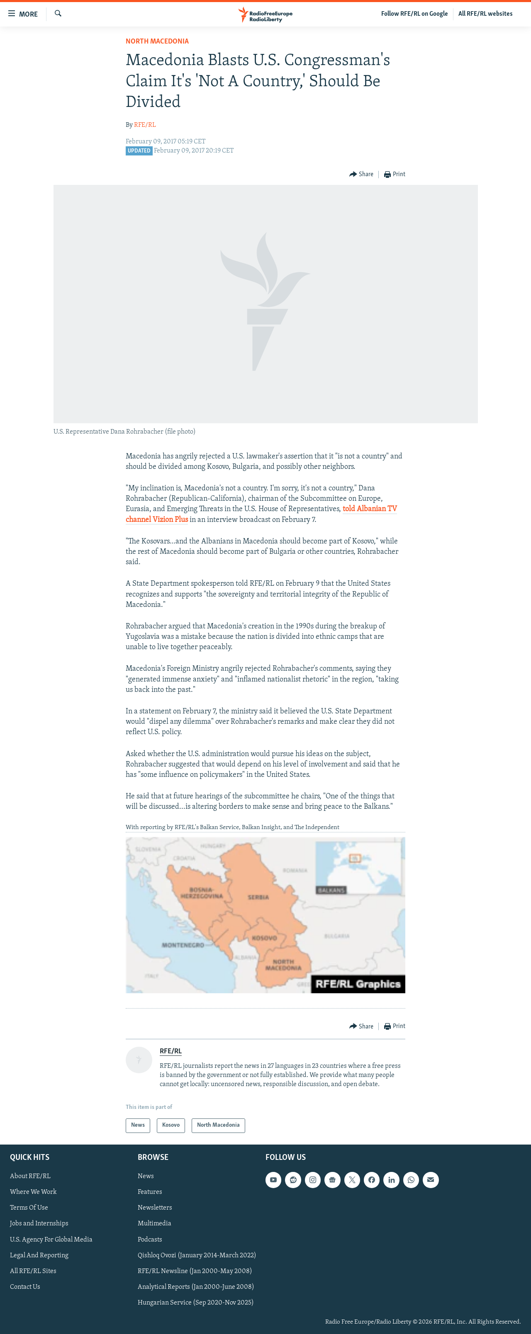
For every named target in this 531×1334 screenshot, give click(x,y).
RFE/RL (145, 125)
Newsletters (155, 1208)
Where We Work (33, 1192)
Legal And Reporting (39, 1255)
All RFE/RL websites (485, 14)
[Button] (361, 174)
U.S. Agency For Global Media (51, 1239)
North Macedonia (157, 42)
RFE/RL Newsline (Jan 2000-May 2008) (195, 1271)
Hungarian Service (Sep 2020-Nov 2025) (196, 1303)
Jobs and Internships (39, 1223)
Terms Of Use (29, 1208)
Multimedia (154, 1223)
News (146, 1176)
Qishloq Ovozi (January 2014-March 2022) (197, 1255)
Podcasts (150, 1239)
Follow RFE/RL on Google (414, 14)
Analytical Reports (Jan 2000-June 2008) (196, 1286)
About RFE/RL (30, 1176)
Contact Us (25, 1286)
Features (150, 1192)
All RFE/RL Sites (33, 1271)
